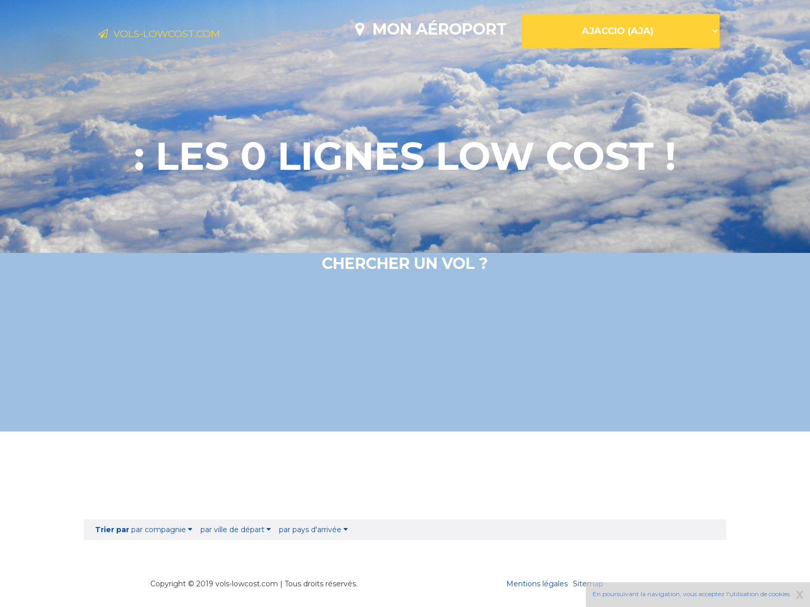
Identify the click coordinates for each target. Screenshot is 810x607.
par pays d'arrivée (313, 529)
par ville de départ (235, 529)
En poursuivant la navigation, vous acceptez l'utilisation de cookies (691, 594)
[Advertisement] (405, 475)
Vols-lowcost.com (180, 35)
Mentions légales (537, 583)
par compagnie (143, 529)
